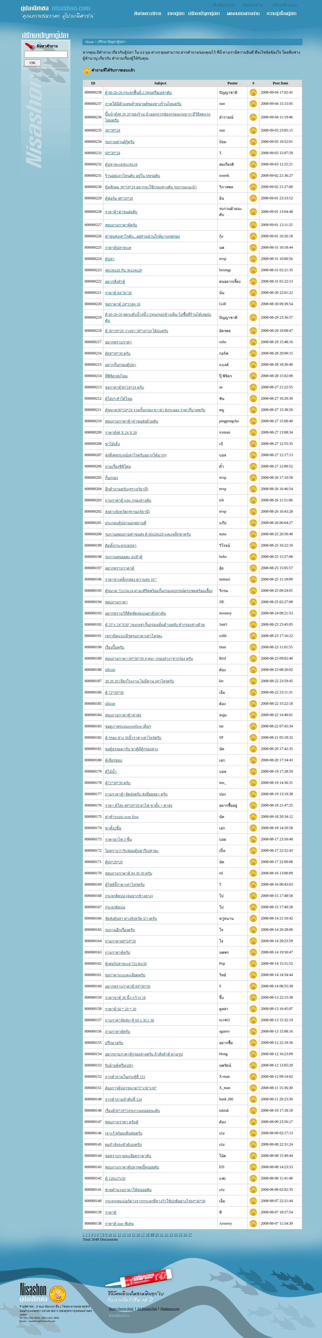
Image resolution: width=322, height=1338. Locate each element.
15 (134, 1235)
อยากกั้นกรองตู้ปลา (120, 365)
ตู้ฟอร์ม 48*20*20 (119, 198)
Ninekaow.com (169, 1308)
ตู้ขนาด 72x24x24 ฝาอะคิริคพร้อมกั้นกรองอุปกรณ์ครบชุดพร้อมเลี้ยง (159, 591)
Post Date (280, 83)
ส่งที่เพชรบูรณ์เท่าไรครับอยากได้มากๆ (135, 455)
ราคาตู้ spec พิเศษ (119, 1224)
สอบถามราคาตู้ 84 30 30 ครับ (128, 873)
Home (90, 42)
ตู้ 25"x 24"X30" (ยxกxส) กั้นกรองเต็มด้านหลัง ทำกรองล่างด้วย (155, 625)
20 (157, 1235)
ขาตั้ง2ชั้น (113, 828)
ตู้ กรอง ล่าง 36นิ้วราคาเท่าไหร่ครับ (133, 738)
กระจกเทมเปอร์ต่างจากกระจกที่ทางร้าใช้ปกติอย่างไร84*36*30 (155, 1201)
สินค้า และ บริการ (150, 14)
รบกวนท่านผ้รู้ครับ (120, 142)
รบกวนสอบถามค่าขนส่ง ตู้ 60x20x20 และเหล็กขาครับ (148, 534)
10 (110, 1235)
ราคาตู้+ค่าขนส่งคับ (121, 212)
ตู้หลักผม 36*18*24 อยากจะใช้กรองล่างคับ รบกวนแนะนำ (151, 187)
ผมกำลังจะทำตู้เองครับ (123, 1144)
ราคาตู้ (110, 1212)
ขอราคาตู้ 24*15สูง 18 (122, 304)
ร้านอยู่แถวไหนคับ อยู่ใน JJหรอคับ (132, 176)
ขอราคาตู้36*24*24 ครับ (124, 387)
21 (162, 1235)
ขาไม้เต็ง (112, 444)
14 (129, 1235)
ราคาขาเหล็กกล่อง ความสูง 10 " (131, 579)
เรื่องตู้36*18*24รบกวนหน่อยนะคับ (132, 1111)
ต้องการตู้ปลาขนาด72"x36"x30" (131, 1088)
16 (138, 1235)
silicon (110, 669)
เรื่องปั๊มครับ (114, 647)
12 (119, 1235)
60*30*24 (112, 153)
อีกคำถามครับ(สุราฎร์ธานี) (126, 489)
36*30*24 (112, 130)
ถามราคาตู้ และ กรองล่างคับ (128, 500)
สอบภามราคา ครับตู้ (121, 1122)
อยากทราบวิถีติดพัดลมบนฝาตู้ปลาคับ (135, 613)
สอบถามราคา (116, 602)
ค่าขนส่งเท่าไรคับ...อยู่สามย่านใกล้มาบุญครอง (142, 236)
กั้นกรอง (111, 478)
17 (143, 1235)
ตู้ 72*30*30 (114, 692)
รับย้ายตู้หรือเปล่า (119, 1065)
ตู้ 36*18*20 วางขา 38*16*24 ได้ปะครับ (136, 331)
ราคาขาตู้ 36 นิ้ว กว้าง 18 (125, 997)
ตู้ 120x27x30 (115, 1178)
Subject (160, 83)
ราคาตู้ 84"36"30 (118, 293)
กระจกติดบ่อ (115, 907)
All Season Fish (147, 1308)
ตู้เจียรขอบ (113, 760)
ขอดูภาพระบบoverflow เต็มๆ (128, 726)
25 (181, 1235)
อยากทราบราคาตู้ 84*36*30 (127, 986)
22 (167, 1235)
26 (185, 1235)
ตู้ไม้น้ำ (111, 771)
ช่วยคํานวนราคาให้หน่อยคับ (128, 1190)
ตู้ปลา (109, 259)
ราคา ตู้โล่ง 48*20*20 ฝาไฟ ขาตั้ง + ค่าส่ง (138, 805)
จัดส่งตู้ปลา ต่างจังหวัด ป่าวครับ (131, 918)
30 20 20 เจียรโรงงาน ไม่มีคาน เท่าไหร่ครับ (139, 681)
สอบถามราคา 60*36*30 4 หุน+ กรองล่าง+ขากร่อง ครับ (149, 658)
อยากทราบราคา (118, 342)
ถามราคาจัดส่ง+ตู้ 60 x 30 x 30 (129, 1020)
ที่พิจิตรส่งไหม (116, 376)
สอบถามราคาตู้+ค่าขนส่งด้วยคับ (131, 421)
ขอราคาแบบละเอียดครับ (125, 975)
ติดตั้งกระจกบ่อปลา (120, 545)
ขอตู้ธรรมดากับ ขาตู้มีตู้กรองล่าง (131, 749)
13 (124, 1235)
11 (115, 1235)
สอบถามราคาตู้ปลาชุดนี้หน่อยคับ (132, 1167)
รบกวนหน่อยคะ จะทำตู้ (123, 557)
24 (176, 1235)
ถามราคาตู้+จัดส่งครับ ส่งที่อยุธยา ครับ (136, 794)
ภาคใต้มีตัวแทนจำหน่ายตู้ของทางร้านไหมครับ (143, 104)
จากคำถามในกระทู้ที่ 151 (125, 1077)
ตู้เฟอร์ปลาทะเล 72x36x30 (126, 964)
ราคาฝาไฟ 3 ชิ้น (118, 839)
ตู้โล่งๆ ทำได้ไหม (118, 399)
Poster (232, 83)
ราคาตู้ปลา (177, 14)
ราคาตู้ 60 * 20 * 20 (120, 1009)
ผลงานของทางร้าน (246, 14)
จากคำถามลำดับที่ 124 (123, 1099)
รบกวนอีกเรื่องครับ (120, 930)
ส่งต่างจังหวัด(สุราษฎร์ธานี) (127, 512)
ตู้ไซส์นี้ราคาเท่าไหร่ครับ (125, 884)
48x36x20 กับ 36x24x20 (123, 270)
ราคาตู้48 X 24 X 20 (121, 432)
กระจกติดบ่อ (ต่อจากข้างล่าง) (129, 896)
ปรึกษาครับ (114, 1043)
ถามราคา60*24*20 (120, 941)
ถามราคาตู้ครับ (117, 952)
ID (93, 83)
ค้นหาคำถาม (41, 46)
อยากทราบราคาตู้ (119, 568)
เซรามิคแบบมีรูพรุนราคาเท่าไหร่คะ (133, 636)
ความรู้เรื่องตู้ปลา (284, 14)
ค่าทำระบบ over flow (122, 817)
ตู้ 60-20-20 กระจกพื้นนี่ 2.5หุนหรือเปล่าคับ (138, 92)
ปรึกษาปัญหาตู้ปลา (207, 14)
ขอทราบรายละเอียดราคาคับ (128, 1156)
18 (148, 1235)
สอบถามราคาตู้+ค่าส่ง (123, 715)
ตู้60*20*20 (114, 862)
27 (190, 1235)
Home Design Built (121, 1308)
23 (171, 1235)
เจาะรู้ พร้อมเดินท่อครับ (123, 1133)
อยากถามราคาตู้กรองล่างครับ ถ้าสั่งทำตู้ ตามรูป (144, 1054)
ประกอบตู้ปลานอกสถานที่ (125, 523)
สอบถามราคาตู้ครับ (121, 225)
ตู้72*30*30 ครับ (117, 783)
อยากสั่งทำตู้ (115, 281)
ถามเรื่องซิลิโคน (118, 466)
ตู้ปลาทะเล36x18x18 (121, 164)
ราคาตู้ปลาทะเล (118, 247)
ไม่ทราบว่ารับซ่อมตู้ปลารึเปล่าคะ (131, 851)
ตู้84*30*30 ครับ (117, 353)
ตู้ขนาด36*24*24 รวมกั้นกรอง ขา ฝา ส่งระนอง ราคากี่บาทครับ (155, 410)
